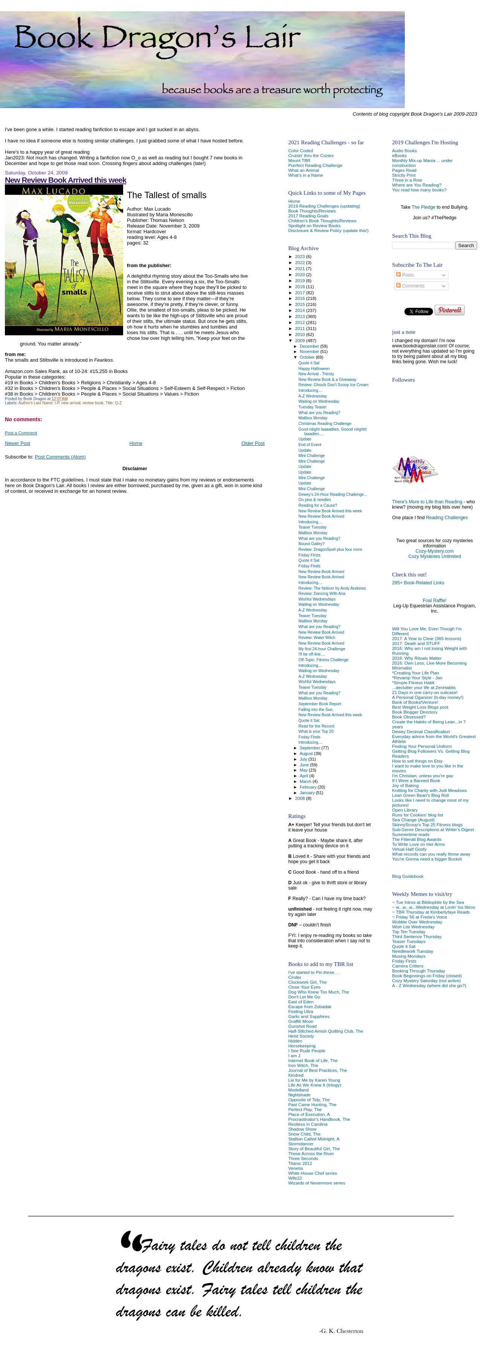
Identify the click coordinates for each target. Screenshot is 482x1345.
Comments (410, 286)
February (309, 787)
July (304, 759)
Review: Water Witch (317, 637)
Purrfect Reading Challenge (315, 165)
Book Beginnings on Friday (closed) (427, 975)
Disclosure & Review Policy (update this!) (328, 230)
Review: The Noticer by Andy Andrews (332, 588)
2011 (300, 328)
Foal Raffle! (435, 600)
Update (305, 439)
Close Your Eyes (304, 986)
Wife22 (295, 1177)
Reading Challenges (447, 517)
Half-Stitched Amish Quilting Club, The (325, 1031)
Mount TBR (299, 160)
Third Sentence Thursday (416, 936)
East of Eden (300, 1001)
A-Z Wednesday (313, 396)
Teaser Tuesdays (409, 941)
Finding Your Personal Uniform (422, 746)
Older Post (252, 443)
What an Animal (303, 170)
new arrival (70, 403)
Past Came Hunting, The (312, 1104)
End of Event (310, 444)
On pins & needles (315, 499)
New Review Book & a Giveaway (328, 379)
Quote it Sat (403, 946)
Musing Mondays (409, 956)
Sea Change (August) (413, 819)
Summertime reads (410, 834)
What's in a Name (305, 175)
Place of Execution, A (309, 1114)
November (310, 351)
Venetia (295, 1168)
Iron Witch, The (303, 1065)
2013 (300, 316)
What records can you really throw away (431, 853)
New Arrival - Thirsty (316, 373)
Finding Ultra (300, 1011)
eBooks (399, 155)
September (311, 748)
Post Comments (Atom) (60, 457)
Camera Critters (407, 965)
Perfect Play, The (305, 1109)
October (308, 357)
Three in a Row (407, 179)
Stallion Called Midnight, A (313, 1138)
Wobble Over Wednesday (417, 921)
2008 (300, 798)
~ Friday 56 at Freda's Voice (419, 916)
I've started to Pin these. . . (314, 972)
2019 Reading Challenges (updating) (324, 205)
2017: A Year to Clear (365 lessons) (426, 638)
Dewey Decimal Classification (421, 731)
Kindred (295, 1075)
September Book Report (320, 704)
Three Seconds (303, 1158)
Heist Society (301, 1035)
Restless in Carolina (307, 1124)
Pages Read (404, 170)
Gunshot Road (302, 1026)
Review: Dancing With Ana (322, 593)
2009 (300, 340)
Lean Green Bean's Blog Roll (420, 795)
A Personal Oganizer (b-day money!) (428, 697)
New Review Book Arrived (322, 516)
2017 (300, 292)
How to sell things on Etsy (417, 760)
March (306, 781)
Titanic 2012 (300, 1163)
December (310, 346)
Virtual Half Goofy (409, 849)
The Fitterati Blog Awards (416, 839)
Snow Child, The (304, 1133)
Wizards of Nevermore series (316, 1182)
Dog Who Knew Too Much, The (318, 991)
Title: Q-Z (113, 403)
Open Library (405, 809)
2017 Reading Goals (308, 215)
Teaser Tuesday (313, 527)
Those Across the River (311, 1153)
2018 (300, 286)
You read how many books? (419, 189)
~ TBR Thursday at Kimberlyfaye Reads (431, 911)
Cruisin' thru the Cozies (311, 155)
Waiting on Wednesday (319, 401)
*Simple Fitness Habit (413, 682)
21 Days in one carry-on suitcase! (425, 692)
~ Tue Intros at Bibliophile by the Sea (428, 902)
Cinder (294, 977)
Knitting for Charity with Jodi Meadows (429, 790)
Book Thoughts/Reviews (312, 210)
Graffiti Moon (300, 1021)
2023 (300, 256)
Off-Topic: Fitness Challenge (324, 659)
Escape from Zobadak (309, 1006)
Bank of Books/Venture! (415, 702)
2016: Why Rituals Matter (417, 658)
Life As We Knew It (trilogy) (314, 1084)
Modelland (298, 1089)
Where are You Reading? (416, 184)
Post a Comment (21, 433)
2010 (300, 334)
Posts (404, 275)
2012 (300, 322)
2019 (300, 280)
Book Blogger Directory (415, 711)
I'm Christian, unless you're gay (422, 775)
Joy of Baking (405, 785)
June (305, 765)
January (308, 792)
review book (92, 403)
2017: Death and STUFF (416, 643)
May (304, 770)
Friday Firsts (404, 960)
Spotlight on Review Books (314, 225)
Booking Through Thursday (418, 970)
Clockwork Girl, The (307, 982)
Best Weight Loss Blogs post (420, 707)
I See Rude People (306, 1050)
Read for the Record (316, 726)
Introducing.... (311, 390)
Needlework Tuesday (412, 951)
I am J (294, 1055)
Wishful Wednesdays (317, 599)
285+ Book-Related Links (418, 582)
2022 (300, 262)
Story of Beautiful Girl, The (314, 1148)
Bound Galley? (312, 543)
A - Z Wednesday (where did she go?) (429, 985)
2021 (300, 268)
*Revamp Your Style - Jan (417, 677)
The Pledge (423, 207)
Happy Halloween (314, 368)
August (307, 753)
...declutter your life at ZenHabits (424, 687)
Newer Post (17, 443)
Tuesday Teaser (313, 407)
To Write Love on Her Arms (418, 844)
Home (135, 443)
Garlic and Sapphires (308, 1016)
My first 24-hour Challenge (322, 649)
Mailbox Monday (313, 418)
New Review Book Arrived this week (65, 180)
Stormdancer (300, 1143)
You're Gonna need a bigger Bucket (427, 858)
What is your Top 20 (316, 731)
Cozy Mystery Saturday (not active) (426, 980)
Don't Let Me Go (304, 996)
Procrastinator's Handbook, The (319, 1119)
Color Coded (300, 150)
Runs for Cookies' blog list (417, 814)
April (304, 775)
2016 (300, 298)
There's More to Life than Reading (427, 501)
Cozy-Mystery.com (435, 551)
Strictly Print (404, 175)
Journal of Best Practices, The (317, 1070)
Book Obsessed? (409, 716)
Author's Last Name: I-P (38, 403)
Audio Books (404, 150)
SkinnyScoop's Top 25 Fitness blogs (427, 824)
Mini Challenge (312, 455)
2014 (300, 310)
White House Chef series (312, 1173)
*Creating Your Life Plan (415, 672)
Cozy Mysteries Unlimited (435, 556)
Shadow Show (302, 1128)
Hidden (295, 1040)
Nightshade (299, 1094)
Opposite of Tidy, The (308, 1099)
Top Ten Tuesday (408, 931)
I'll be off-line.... (312, 654)
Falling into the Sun (316, 709)
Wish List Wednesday (413, 926)
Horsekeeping (301, 1045)
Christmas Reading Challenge (325, 423)
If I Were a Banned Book (416, 780)
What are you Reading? (319, 412)
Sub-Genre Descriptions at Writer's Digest (433, 829)
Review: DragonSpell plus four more (330, 549)
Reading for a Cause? (318, 505)
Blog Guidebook (407, 876)
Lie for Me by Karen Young (314, 1080)
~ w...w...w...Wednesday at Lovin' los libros (433, 907)
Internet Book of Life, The (312, 1060)
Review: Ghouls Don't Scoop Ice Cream (334, 384)
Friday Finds (309, 566)
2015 (300, 304)
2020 (300, 274)
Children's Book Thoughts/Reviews (322, 220)
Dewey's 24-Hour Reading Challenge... (333, 494)
